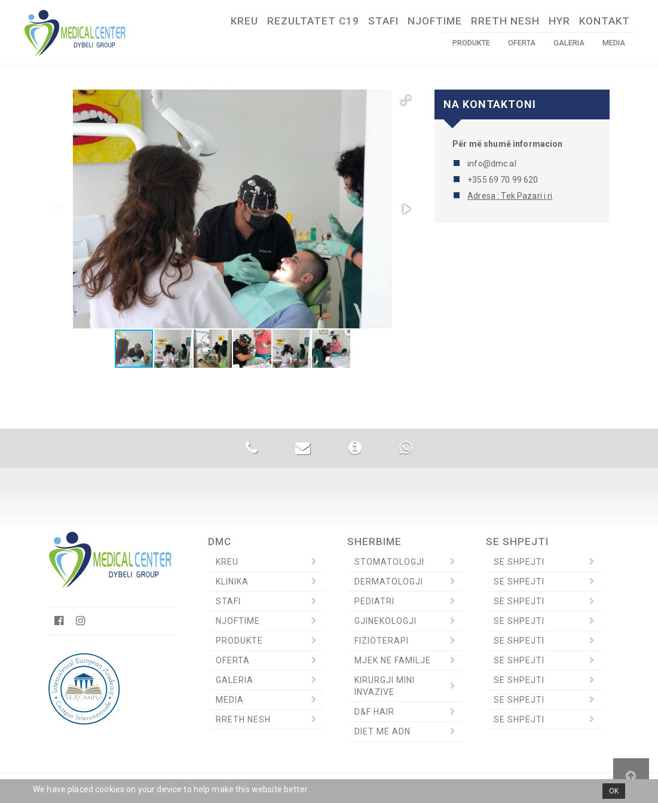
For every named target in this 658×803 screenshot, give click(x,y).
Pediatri (374, 601)
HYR (559, 21)
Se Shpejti (517, 541)
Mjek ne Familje (392, 660)
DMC (219, 541)
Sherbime (374, 541)
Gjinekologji (385, 621)
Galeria (568, 42)
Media (613, 42)
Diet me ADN (382, 731)
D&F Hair (374, 711)
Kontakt (604, 21)
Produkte (471, 42)
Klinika (232, 581)
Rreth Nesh (505, 21)
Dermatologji (388, 581)
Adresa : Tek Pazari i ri (509, 196)
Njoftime (435, 21)
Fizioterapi (381, 640)
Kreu (244, 21)
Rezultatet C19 (313, 21)
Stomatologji (389, 562)
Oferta (521, 42)
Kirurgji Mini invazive (384, 686)
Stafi (383, 21)
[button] (405, 100)
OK (614, 791)
